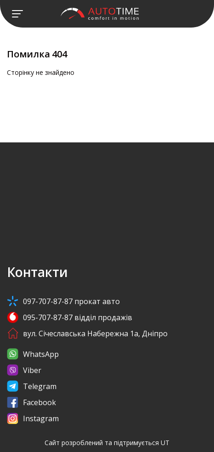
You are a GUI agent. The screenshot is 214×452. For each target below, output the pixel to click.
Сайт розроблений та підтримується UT (107, 442)
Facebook (31, 402)
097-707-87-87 (63, 301)
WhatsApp (33, 354)
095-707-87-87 (69, 317)
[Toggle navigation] (17, 14)
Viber (24, 370)
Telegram (31, 386)
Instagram (33, 418)
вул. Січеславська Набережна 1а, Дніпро (87, 333)
